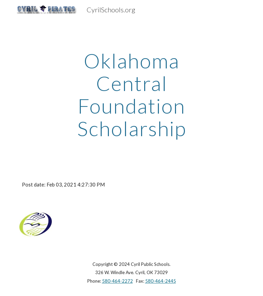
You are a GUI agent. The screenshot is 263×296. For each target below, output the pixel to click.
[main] (131, 94)
